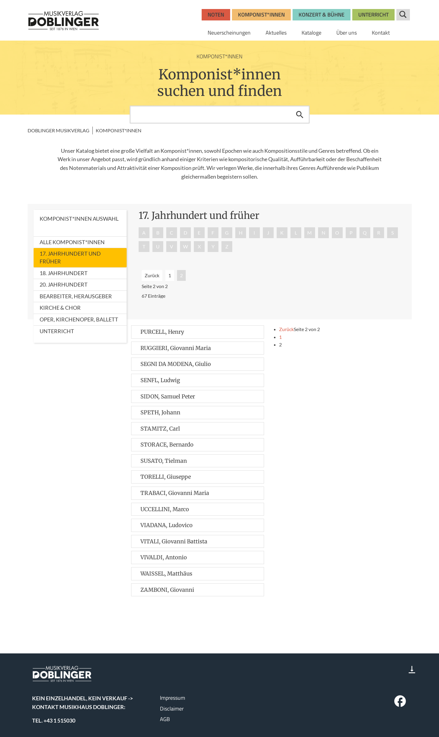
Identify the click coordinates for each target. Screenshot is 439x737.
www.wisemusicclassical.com (66, 715)
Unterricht (57, 331)
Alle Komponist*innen (72, 242)
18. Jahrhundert (64, 273)
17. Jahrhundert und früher (70, 257)
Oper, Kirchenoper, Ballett (79, 319)
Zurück (152, 275)
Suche (403, 14)
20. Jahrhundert (64, 284)
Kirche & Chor (60, 307)
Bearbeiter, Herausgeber (76, 296)
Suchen (300, 114)
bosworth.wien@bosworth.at (75, 688)
